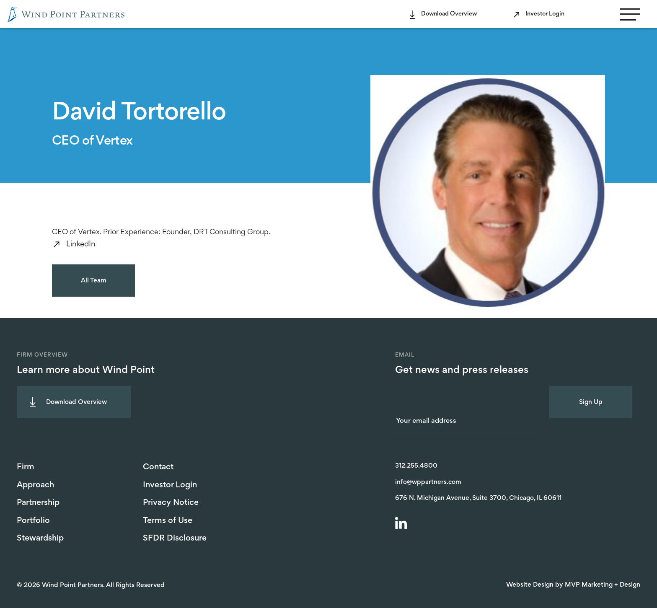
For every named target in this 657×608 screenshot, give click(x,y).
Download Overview (449, 14)
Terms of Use (167, 521)
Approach (35, 485)
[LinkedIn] (402, 524)
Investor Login (544, 14)
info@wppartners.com (428, 482)
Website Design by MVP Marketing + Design (573, 585)
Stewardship (40, 538)
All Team (93, 281)
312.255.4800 (416, 466)
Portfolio (33, 521)
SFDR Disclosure (175, 538)
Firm (25, 467)
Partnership (38, 503)
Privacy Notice (171, 503)
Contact (158, 467)
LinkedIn (81, 244)
